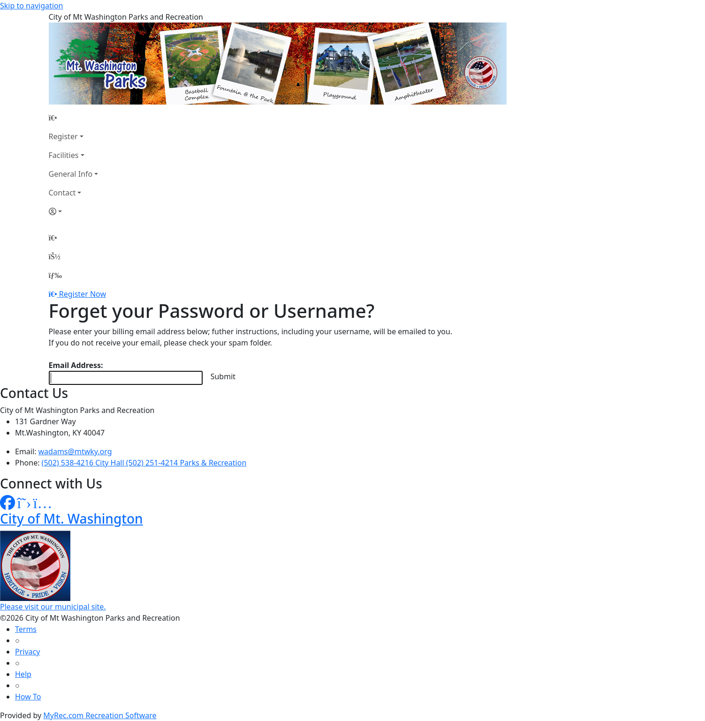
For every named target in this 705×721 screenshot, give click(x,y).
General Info (71, 174)
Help (23, 674)
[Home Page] (74, 117)
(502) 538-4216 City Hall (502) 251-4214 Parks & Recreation (144, 463)
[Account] (74, 211)
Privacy (27, 651)
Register (63, 136)
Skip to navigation (31, 5)
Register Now (82, 294)
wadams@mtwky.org (75, 451)
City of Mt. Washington (71, 518)
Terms (26, 629)
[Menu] (55, 275)
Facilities (64, 155)
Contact (62, 193)
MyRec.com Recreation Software (99, 715)
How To (28, 696)
